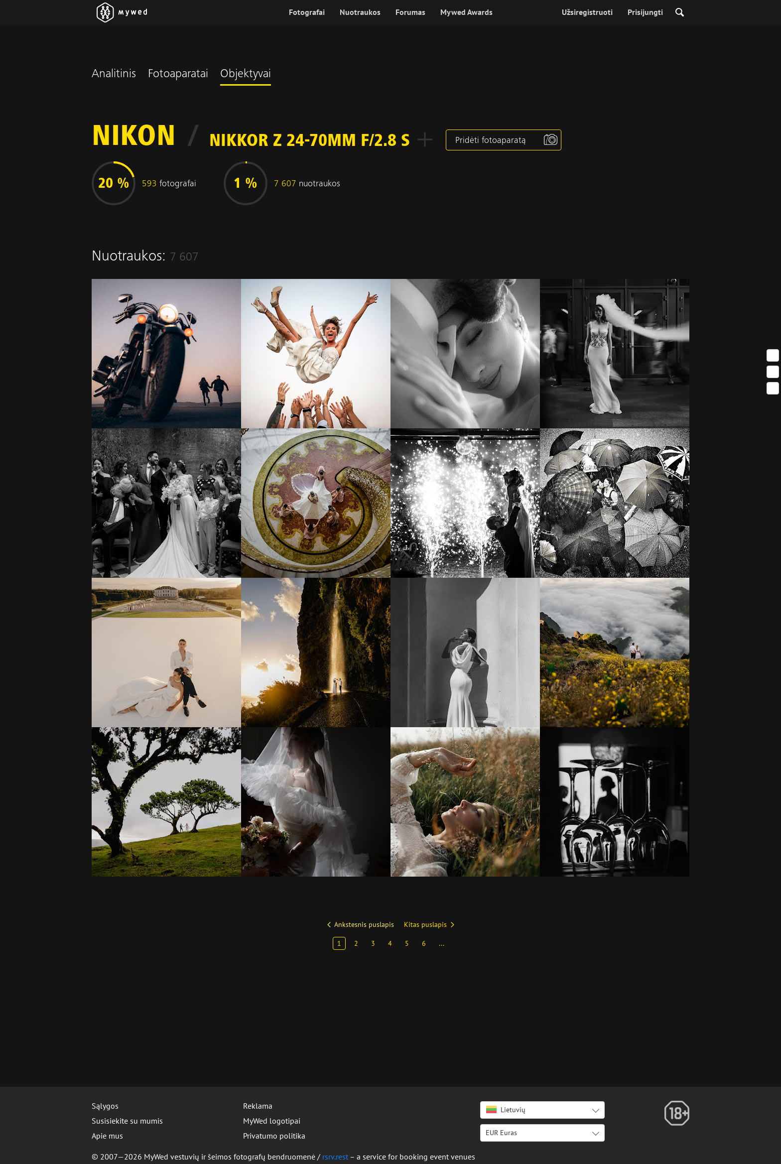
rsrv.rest (335, 1157)
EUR (501, 1132)
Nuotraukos (360, 12)
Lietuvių (505, 1109)
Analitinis (114, 75)
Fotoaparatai (178, 75)
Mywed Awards (466, 12)
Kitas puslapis (425, 924)
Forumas (410, 12)
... (441, 943)
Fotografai (307, 12)
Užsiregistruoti (587, 12)
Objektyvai (245, 75)
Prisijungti (645, 12)
